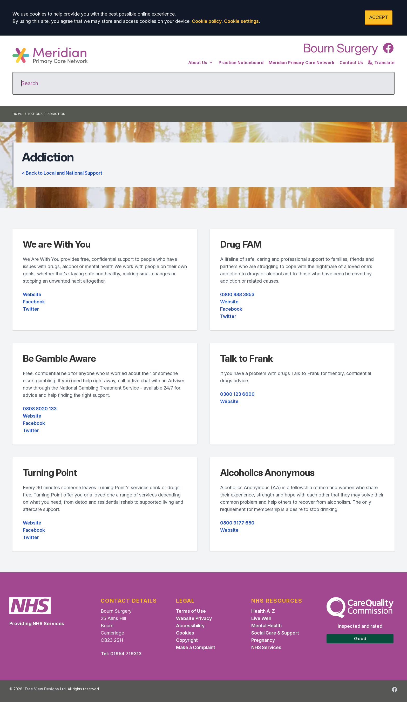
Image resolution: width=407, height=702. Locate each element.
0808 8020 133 (40, 408)
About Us (200, 62)
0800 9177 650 (237, 523)
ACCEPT (378, 17)
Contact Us (351, 62)
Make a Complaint (195, 647)
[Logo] (50, 55)
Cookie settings (241, 21)
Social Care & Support (275, 633)
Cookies (185, 633)
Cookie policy (207, 21)
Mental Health (266, 625)
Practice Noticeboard (241, 62)
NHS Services (266, 647)
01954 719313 (125, 653)
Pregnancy (263, 640)
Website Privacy (194, 618)
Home (17, 114)
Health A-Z (263, 611)
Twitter (31, 309)
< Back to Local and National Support (62, 173)
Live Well (261, 618)
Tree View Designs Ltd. (45, 689)
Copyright (187, 640)
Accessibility (190, 625)
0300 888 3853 (237, 294)
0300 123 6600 (237, 394)
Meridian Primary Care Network (301, 62)
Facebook (34, 301)
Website (32, 294)
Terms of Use (191, 611)
